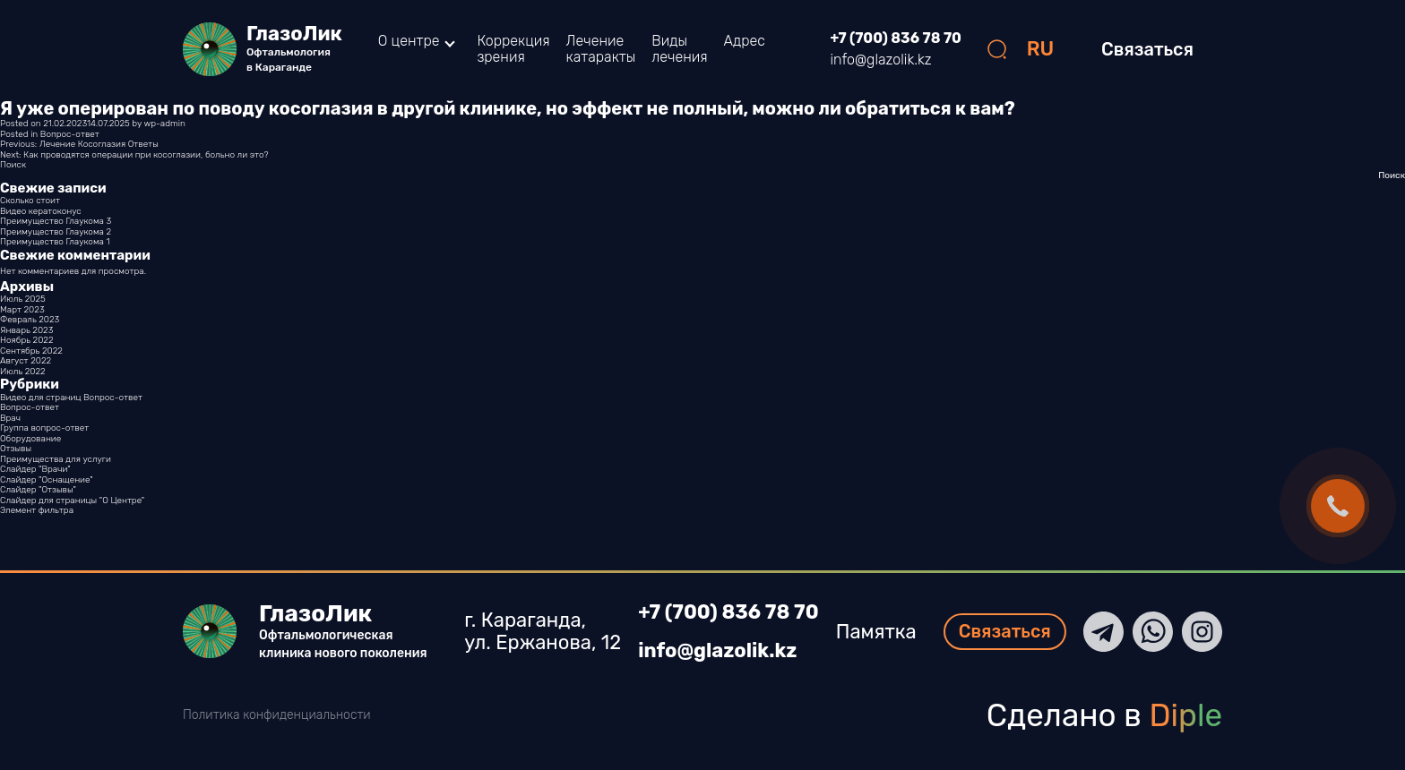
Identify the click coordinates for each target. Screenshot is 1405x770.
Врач (10, 418)
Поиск (13, 164)
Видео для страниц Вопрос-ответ (71, 397)
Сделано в (1104, 715)
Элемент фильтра (36, 510)
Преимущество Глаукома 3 (55, 221)
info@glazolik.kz (881, 60)
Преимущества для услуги (55, 459)
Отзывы (15, 448)
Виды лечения (679, 48)
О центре (409, 41)
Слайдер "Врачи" (35, 469)
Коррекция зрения (513, 48)
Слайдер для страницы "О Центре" (72, 500)
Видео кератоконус (41, 211)
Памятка (876, 631)
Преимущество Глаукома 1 (54, 241)
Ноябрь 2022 (27, 340)
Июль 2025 (23, 299)
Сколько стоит (30, 200)
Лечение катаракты (601, 48)
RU (1041, 49)
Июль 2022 (23, 371)
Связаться (1147, 49)
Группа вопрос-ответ (44, 428)
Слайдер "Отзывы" (38, 489)
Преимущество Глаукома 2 (55, 232)
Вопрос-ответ (69, 134)
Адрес (744, 40)
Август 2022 (25, 360)
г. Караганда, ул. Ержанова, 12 (542, 631)
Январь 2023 (26, 330)
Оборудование (30, 438)
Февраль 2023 (29, 319)
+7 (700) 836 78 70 (896, 38)
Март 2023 (22, 309)
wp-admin (164, 123)
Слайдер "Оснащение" (46, 480)
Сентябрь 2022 (31, 351)
